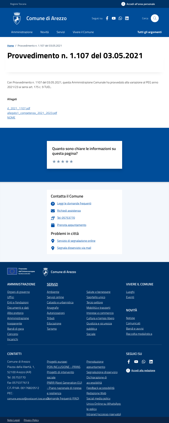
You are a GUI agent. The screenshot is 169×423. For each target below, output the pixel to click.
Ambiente (53, 292)
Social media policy (98, 398)
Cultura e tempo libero (100, 318)
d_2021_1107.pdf (18, 108)
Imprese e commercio (100, 313)
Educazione (54, 323)
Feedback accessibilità (100, 388)
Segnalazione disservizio (102, 372)
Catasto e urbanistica (60, 302)
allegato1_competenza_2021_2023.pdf (32, 113)
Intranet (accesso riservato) (103, 414)
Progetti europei (57, 361)
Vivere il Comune (83, 32)
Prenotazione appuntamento (95, 364)
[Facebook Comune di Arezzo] (105, 18)
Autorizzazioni (56, 313)
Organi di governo (18, 292)
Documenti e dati (18, 307)
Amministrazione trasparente (18, 321)
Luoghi (130, 292)
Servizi (61, 32)
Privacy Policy (31, 420)
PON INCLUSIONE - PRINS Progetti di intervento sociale (63, 372)
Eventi (130, 297)
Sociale (91, 334)
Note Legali (13, 420)
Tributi (51, 318)
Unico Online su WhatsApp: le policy (103, 406)
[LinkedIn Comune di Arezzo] (125, 18)
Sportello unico (95, 297)
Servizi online (55, 297)
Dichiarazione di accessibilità (96, 380)
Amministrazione (22, 32)
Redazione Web (96, 393)
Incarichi (12, 339)
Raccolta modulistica (139, 334)
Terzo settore (94, 302)
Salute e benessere (98, 292)
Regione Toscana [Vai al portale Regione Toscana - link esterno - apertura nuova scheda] (18, 4)
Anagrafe (53, 307)
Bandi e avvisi (135, 328)
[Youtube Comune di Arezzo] (112, 18)
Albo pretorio (15, 313)
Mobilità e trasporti (98, 307)
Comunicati (133, 323)
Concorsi (12, 334)
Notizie (130, 318)
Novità (44, 32)
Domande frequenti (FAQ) (63, 398)
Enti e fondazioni (18, 302)
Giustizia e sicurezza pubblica (99, 326)
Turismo (52, 328)
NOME (11, 117)
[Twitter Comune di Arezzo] (119, 18)
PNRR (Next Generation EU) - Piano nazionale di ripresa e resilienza (64, 387)
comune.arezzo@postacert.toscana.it (28, 398)
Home (10, 46)
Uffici (10, 297)
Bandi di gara (15, 328)
